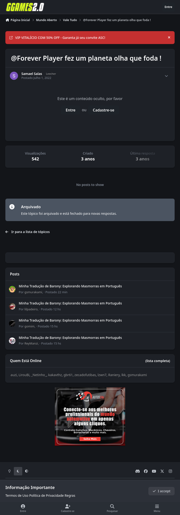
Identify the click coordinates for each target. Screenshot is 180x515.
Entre (70, 110)
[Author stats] (166, 76)
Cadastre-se (103, 110)
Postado (56, 292)
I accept (161, 491)
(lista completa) (157, 361)
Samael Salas (31, 74)
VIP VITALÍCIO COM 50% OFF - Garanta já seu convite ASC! (57, 37)
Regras (70, 495)
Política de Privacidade (46, 495)
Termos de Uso (16, 495)
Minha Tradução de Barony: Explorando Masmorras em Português (70, 286)
